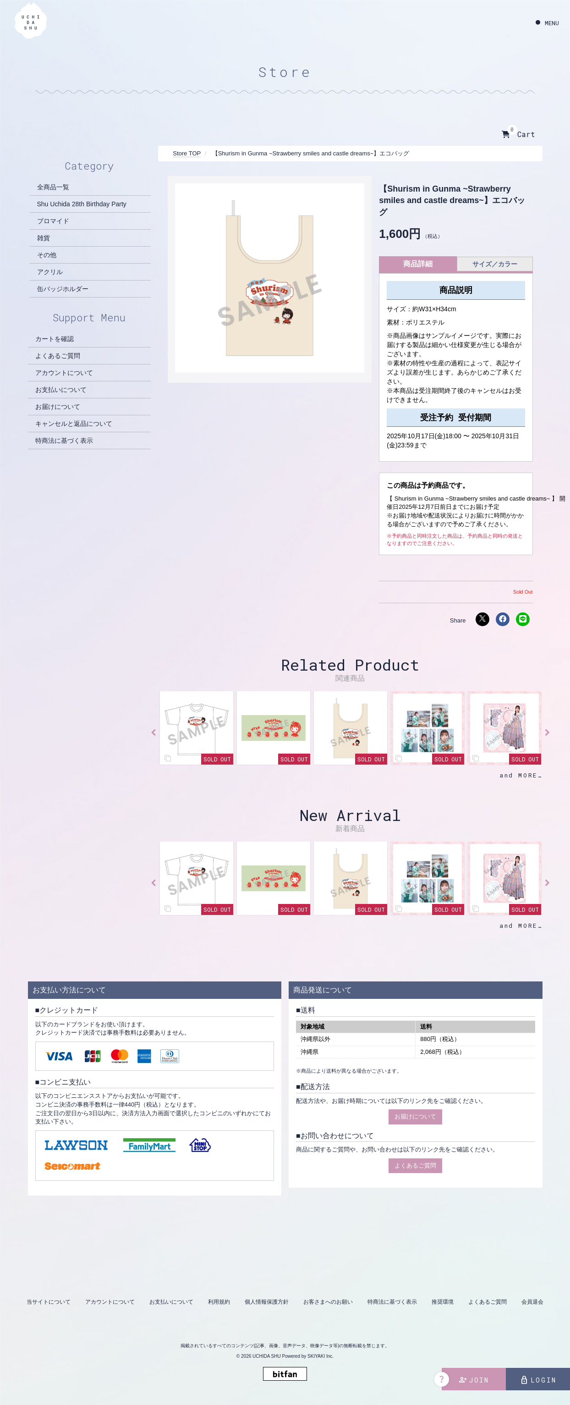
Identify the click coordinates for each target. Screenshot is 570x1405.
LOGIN (538, 1380)
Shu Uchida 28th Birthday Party (81, 204)
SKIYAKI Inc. (320, 1356)
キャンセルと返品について (73, 423)
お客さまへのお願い (328, 1302)
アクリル (50, 271)
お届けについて (57, 406)
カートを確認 (54, 338)
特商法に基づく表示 (64, 440)
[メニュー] (547, 23)
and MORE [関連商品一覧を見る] (518, 775)
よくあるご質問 (57, 355)
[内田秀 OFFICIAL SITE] (31, 21)
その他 (46, 255)
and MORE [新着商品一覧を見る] (518, 925)
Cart (518, 134)
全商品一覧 (53, 187)
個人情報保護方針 (267, 1302)
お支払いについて (61, 389)
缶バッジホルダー (62, 288)
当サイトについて (49, 1302)
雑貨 (43, 238)
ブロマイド (53, 221)
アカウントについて (64, 372)
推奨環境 (443, 1302)
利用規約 (219, 1302)
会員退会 (532, 1302)
